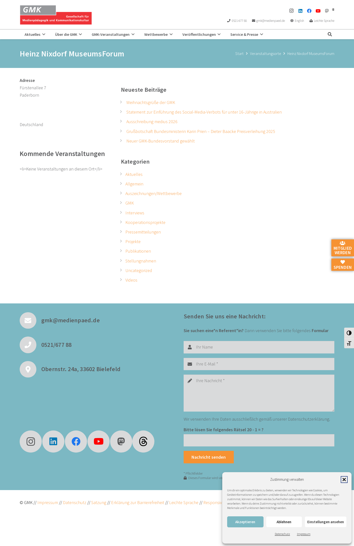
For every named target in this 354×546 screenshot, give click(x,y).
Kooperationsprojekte (145, 222)
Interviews (134, 213)
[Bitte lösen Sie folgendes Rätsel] (259, 440)
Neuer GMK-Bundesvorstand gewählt (160, 141)
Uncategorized (138, 270)
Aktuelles (134, 174)
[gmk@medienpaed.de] (30, 320)
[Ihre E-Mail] (259, 364)
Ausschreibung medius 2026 (151, 121)
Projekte (133, 241)
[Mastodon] (327, 10)
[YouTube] (318, 10)
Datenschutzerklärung (308, 419)
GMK (129, 203)
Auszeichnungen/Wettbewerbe (153, 193)
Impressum (303, 534)
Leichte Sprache (184, 502)
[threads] (333, 9)
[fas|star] (143, 441)
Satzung (98, 502)
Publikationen (138, 251)
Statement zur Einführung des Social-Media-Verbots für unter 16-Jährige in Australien (204, 112)
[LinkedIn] (300, 10)
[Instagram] (291, 10)
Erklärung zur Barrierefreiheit (137, 502)
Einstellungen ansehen (325, 522)
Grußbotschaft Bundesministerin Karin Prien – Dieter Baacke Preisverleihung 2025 (200, 131)
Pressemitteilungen (143, 232)
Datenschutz (282, 534)
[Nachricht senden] (209, 457)
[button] (344, 479)
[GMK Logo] (56, 15)
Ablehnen (284, 522)
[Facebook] (309, 10)
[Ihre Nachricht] (259, 393)
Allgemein (134, 184)
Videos (131, 280)
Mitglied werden (343, 248)
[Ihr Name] (259, 347)
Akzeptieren (245, 522)
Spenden (343, 265)
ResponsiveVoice (218, 502)
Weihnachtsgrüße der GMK (150, 102)
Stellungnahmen (140, 261)
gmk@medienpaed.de (70, 320)
